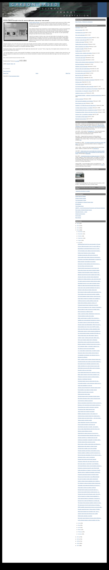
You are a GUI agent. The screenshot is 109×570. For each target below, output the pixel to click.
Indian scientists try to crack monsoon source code (88, 366)
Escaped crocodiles (79, 48)
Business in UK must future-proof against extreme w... (89, 405)
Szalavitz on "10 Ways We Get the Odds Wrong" (85, 105)
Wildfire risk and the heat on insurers (85, 392)
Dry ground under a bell (80, 73)
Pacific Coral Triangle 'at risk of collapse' (86, 253)
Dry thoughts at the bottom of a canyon (83, 37)
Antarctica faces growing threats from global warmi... (89, 416)
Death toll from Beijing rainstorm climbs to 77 (87, 302)
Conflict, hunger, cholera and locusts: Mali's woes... (89, 337)
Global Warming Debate (80, 196)
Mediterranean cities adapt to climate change (87, 446)
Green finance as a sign (80, 103)
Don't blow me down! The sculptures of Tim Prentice (86, 88)
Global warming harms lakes (84, 394)
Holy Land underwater (80, 35)
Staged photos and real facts (81, 44)
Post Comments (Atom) (14, 76)
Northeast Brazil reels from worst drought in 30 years (89, 244)
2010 (78, 539)
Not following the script (80, 32)
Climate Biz (88, 153)
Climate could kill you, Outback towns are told (87, 437)
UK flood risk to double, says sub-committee (87, 448)
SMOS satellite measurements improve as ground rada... (90, 507)
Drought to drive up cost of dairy (85, 370)
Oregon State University (34, 22)
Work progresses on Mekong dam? (85, 311)
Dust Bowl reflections (79, 64)
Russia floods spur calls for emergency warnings (88, 407)
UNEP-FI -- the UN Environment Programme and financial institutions (90, 208)
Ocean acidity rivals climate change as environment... (89, 257)
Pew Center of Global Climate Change (83, 210)
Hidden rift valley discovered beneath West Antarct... (89, 285)
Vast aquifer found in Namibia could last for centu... (89, 363)
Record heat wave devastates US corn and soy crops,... (90, 455)
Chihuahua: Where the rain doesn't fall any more (88, 461)
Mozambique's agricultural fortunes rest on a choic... (89, 248)
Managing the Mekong (82, 357)
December (80, 231)
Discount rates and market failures (82, 68)
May (79, 525)
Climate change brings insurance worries (86, 442)
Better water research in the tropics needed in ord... (89, 374)
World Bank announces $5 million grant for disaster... (89, 368)
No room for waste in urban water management (88, 478)
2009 (78, 541)
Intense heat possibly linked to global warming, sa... (89, 492)
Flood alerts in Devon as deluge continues (87, 487)
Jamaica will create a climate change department (88, 276)
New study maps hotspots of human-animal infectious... (89, 518)
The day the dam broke (80, 57)
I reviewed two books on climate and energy (90, 156)
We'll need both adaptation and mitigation (84, 101)
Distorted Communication (80, 118)
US (14, 63)
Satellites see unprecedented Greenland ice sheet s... (89, 320)
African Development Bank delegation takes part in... (89, 435)
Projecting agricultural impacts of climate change (88, 474)
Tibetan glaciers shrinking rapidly (85, 420)
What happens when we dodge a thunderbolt (85, 79)
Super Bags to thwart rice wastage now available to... (89, 298)
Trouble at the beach (79, 42)
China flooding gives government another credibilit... (89, 294)
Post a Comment (7, 71)
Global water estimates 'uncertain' (85, 515)
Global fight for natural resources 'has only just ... (88, 433)
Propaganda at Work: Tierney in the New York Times (86, 112)
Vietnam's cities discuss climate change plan (87, 289)
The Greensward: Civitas (80, 200)
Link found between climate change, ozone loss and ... (89, 296)
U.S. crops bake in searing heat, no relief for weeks (89, 350)
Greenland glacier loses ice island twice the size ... (88, 381)
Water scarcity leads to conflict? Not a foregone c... (89, 318)
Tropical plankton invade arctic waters (86, 316)
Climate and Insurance (80, 213)
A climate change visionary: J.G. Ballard (83, 107)
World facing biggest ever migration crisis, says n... (88, 511)
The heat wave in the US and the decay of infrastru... (89, 505)
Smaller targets (78, 51)
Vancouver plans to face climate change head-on (88, 352)
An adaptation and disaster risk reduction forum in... (89, 355)
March (79, 529)
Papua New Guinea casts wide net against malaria (88, 270)
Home (37, 73)
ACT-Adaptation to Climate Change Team (84, 202)
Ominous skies (78, 82)
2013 (78, 227)
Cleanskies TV (91, 131)
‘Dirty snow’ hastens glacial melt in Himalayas (87, 339)
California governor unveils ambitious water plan (88, 300)
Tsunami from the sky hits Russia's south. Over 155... (89, 494)
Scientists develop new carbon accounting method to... (89, 361)
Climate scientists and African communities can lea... (89, 450)
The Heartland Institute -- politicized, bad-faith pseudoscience (88, 95)
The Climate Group (79, 206)
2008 (78, 543)
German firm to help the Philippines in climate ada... (89, 500)
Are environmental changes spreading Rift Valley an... (89, 333)
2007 (78, 545)
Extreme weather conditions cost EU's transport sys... (89, 452)
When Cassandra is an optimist (82, 46)
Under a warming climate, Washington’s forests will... (89, 313)
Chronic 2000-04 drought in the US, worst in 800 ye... (89, 246)
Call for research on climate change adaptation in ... (89, 496)
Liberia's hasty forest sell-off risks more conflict (88, 513)
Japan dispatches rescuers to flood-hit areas (87, 422)
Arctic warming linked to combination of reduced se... (89, 498)
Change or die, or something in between (83, 114)
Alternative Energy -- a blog (81, 211)
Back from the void (79, 75)
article (102, 164)
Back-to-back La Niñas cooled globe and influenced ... (89, 444)
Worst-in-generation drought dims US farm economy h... (90, 402)
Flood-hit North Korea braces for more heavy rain (88, 268)
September (80, 238)
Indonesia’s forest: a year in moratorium (86, 457)
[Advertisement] (82, 553)
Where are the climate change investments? (84, 62)
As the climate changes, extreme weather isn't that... (89, 520)
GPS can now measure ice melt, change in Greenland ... (90, 307)
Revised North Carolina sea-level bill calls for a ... (88, 489)
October (80, 236)
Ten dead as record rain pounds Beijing (86, 348)
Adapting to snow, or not (80, 93)
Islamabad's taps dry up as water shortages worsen (89, 283)
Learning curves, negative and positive (83, 53)
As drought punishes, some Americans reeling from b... (89, 383)
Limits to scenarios (79, 98)
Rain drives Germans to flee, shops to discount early (89, 398)
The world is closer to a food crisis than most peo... (89, 322)
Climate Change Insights (80, 198)
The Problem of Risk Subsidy (81, 116)
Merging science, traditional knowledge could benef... (89, 472)
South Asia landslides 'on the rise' (85, 385)
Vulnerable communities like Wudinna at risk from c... (89, 485)
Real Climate (78, 217)
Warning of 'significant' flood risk (85, 379)
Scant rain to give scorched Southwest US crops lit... (89, 287)
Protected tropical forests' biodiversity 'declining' (88, 305)
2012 (78, 230)
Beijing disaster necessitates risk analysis (87, 261)
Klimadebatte (78, 204)
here (80, 140)
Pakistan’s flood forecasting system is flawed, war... (89, 272)
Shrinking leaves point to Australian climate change (89, 396)
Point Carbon (78, 215)
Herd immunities (78, 30)
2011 (78, 536)
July (79, 242)
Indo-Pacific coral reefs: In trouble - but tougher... (88, 426)
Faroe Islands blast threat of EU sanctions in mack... (89, 372)
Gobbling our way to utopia (81, 55)
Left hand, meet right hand (81, 39)
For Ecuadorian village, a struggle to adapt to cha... (89, 346)
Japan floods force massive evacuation (86, 411)
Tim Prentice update (79, 84)
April (79, 527)
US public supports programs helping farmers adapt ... (89, 281)
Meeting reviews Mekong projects (85, 431)
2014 (78, 225)
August (79, 240)
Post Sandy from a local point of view (83, 71)
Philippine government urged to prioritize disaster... (88, 376)
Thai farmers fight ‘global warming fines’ (86, 409)
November (80, 233)
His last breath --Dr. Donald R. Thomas (83, 90)
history (11, 63)
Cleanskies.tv (96, 148)
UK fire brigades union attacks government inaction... (89, 250)
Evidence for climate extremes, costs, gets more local (89, 279)
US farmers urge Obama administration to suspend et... (89, 259)
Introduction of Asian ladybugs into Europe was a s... (89, 263)
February (80, 531)
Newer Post (5, 73)
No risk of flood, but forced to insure (85, 266)
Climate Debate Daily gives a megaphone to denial (86, 110)
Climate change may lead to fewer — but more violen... (89, 418)
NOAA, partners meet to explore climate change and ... (89, 359)
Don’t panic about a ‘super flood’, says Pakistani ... (88, 463)
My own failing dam (79, 77)
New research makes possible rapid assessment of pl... (89, 292)
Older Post (68, 73)
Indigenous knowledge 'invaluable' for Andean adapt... (89, 439)
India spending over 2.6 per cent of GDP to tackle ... (89, 326)
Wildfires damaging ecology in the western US (87, 413)
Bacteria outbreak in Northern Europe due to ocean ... (89, 344)
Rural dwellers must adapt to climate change (87, 389)
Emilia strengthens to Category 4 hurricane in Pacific (89, 470)
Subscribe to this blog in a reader (83, 191)
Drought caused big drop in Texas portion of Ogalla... (89, 509)
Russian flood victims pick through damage (87, 459)
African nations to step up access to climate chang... (89, 309)
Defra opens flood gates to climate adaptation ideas (89, 329)
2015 (78, 223)
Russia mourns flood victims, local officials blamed (88, 476)
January (80, 534)
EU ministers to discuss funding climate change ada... (89, 483)
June (79, 523)
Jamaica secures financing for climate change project (89, 387)
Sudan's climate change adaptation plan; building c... (89, 481)
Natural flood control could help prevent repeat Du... (89, 342)
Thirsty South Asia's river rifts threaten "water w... (88, 335)
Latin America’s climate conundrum (85, 400)
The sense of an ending (80, 59)
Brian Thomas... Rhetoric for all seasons (83, 21)
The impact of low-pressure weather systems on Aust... (89, 502)
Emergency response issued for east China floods (88, 468)
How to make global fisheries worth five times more (89, 428)
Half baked (77, 27)
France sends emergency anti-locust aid (86, 424)
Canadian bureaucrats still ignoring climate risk (88, 255)
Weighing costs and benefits (81, 66)
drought (8, 63)
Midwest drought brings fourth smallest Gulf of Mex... (89, 274)
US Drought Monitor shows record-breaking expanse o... (90, 465)
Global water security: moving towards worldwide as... (89, 331)
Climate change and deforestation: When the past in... (89, 324)
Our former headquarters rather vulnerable (84, 86)
